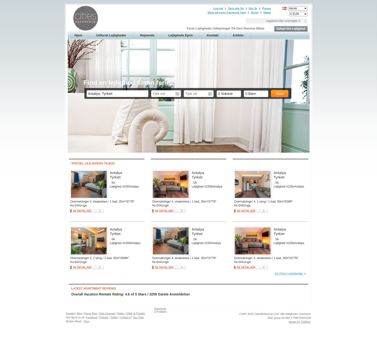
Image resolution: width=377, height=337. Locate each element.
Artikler (238, 35)
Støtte (267, 12)
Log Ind (218, 8)
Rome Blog (90, 313)
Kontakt (213, 35)
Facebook (91, 317)
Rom (86, 321)
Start (280, 94)
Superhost (160, 308)
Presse (266, 8)
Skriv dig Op (236, 8)
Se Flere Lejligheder (290, 273)
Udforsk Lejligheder (111, 35)
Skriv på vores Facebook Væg (227, 12)
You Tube (138, 317)
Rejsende (147, 35)
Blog (79, 313)
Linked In (125, 317)
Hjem (78, 35)
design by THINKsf (300, 321)
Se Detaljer (82, 210)
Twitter (114, 317)
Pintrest (103, 317)
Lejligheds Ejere (180, 35)
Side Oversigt (107, 313)
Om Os (252, 8)
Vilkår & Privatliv (135, 313)
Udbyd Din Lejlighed (291, 28)
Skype (255, 12)
